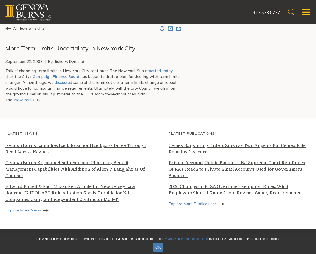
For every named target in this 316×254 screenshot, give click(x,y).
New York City (27, 99)
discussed (63, 82)
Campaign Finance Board (56, 76)
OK (158, 247)
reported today (159, 70)
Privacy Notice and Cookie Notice (186, 238)
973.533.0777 (266, 12)
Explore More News (23, 210)
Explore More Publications (193, 203)
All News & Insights (28, 28)
